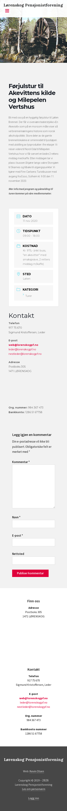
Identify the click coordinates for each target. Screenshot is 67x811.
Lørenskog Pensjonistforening (33, 5)
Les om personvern (33, 789)
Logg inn (33, 798)
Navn (16, 517)
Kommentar (21, 462)
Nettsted (18, 554)
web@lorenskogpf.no (23, 345)
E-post (17, 535)
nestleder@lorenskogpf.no (25, 354)
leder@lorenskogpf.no (22, 349)
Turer (27, 296)
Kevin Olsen (36, 771)
